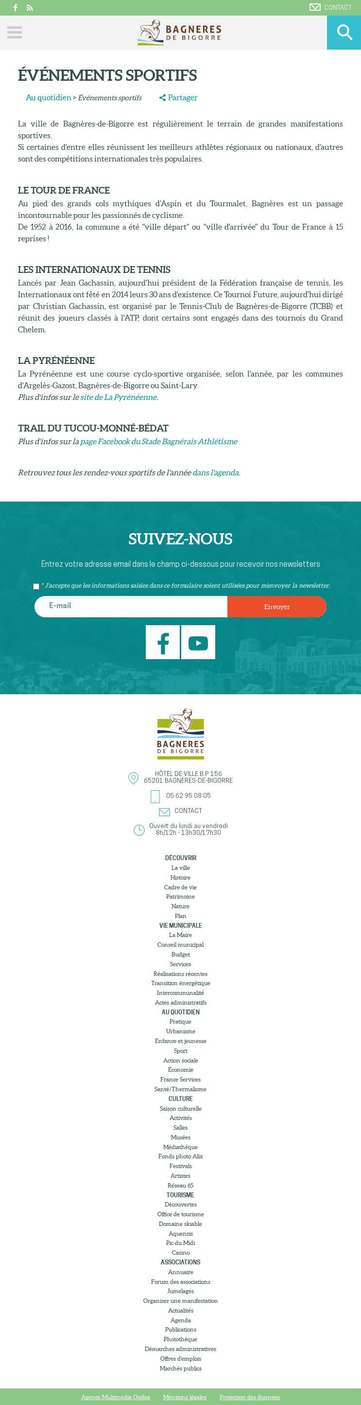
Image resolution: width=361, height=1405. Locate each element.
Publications (180, 1329)
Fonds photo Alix (180, 1156)
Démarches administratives (180, 1349)
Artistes (180, 1175)
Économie (180, 1069)
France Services (180, 1079)
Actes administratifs (180, 1002)
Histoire (180, 877)
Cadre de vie (180, 887)
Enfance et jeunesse (180, 1041)
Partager (183, 97)
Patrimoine (180, 896)
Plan (181, 916)
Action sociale (180, 1060)
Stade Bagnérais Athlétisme (189, 441)
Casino (180, 1252)
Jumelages (180, 1291)
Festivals (181, 1166)
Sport (181, 1050)
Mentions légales (184, 1397)
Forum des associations (180, 1282)
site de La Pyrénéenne (118, 397)
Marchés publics (181, 1368)
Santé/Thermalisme (180, 1089)
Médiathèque (180, 1147)
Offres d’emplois (180, 1358)
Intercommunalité (180, 993)
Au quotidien (48, 97)
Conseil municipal (180, 944)
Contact (330, 7)
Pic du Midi (180, 1243)
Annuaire (180, 1272)
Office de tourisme (180, 1214)
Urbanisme (180, 1031)
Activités (181, 1118)
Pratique (180, 1021)
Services (180, 964)
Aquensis (181, 1233)
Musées (180, 1137)
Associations (180, 1262)
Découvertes (181, 1204)
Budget (181, 954)
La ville (181, 868)
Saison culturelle (181, 1108)
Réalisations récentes (180, 974)
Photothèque (180, 1339)
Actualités (180, 1310)
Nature (180, 906)
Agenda (181, 1320)
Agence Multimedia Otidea (115, 1397)
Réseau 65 (180, 1185)
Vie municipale (180, 925)
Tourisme (180, 1195)
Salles (180, 1127)
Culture (181, 1098)
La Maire (180, 935)
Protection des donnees (250, 1397)
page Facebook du (110, 441)
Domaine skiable (180, 1224)
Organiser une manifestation (180, 1300)
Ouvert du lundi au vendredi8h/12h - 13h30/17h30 (188, 829)
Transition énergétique (180, 983)
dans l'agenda (215, 472)
